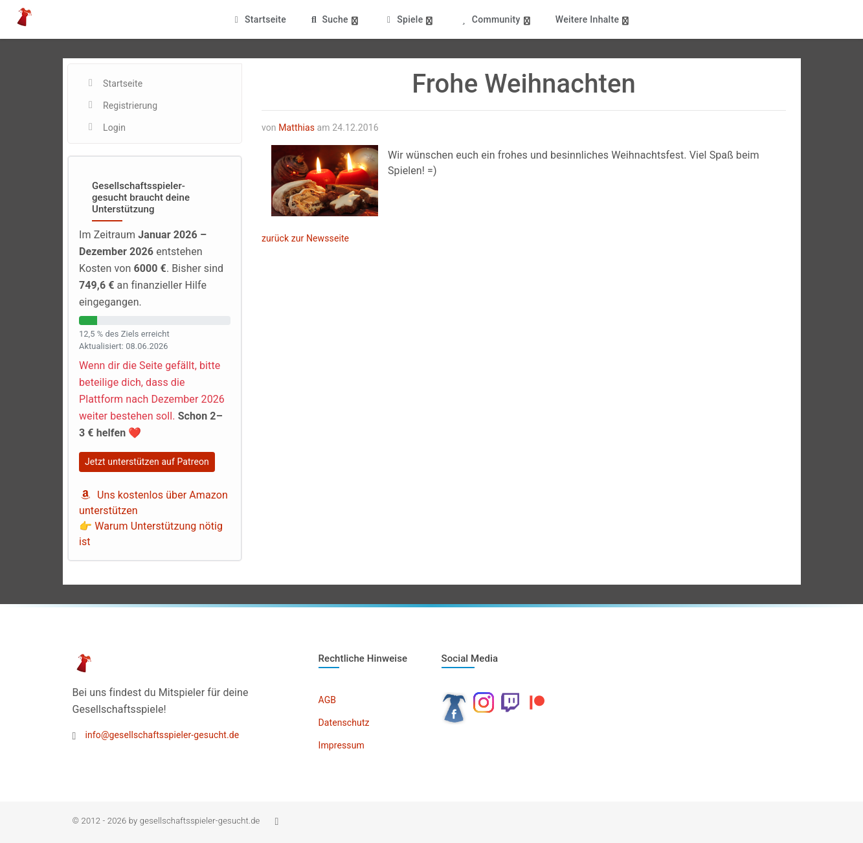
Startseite (258, 19)
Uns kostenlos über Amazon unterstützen (153, 503)
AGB (328, 700)
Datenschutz (344, 722)
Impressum (341, 745)
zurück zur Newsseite (305, 238)
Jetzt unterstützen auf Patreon (147, 461)
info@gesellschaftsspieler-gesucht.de (162, 735)
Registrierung (130, 105)
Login (114, 127)
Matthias (296, 127)
